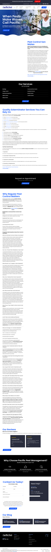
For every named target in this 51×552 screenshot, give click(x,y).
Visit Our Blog (6, 526)
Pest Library (30, 542)
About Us (30, 537)
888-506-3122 (45, 3)
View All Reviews (7, 449)
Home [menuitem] (14, 7)
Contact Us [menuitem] (38, 7)
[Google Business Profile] (47, 535)
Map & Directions (16, 539)
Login (44, 7)
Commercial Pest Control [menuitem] (28, 7)
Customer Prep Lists (32, 539)
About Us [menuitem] (17, 7)
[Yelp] (45, 535)
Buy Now (38, 1)
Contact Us (6, 30)
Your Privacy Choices (13, 549)
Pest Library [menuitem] (34, 7)
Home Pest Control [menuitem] (21, 7)
